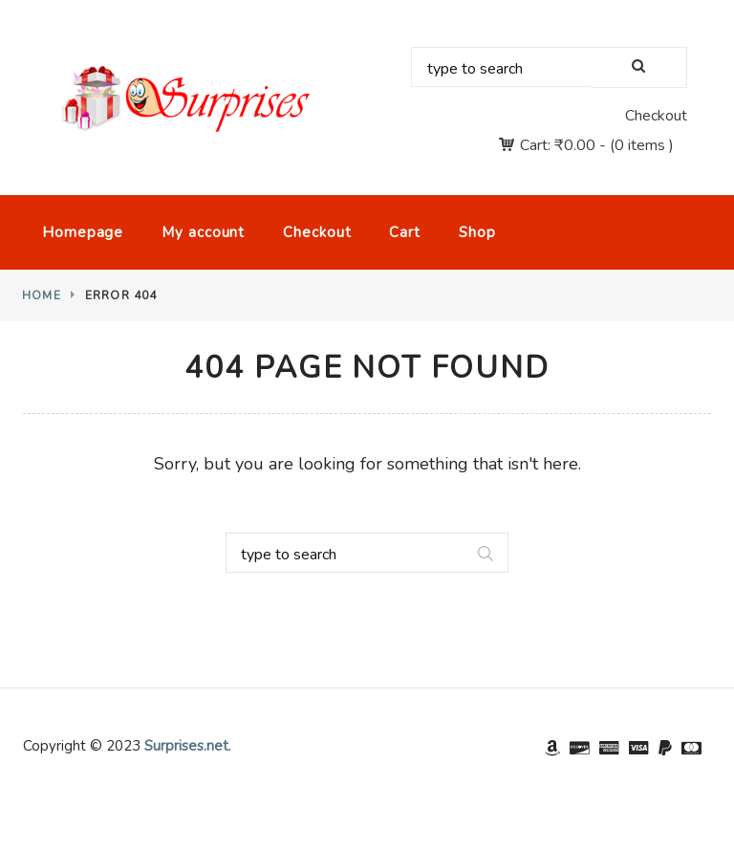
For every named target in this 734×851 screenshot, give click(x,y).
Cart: (557, 145)
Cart (405, 232)
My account (203, 232)
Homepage (82, 232)
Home (41, 295)
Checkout (656, 115)
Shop (477, 232)
